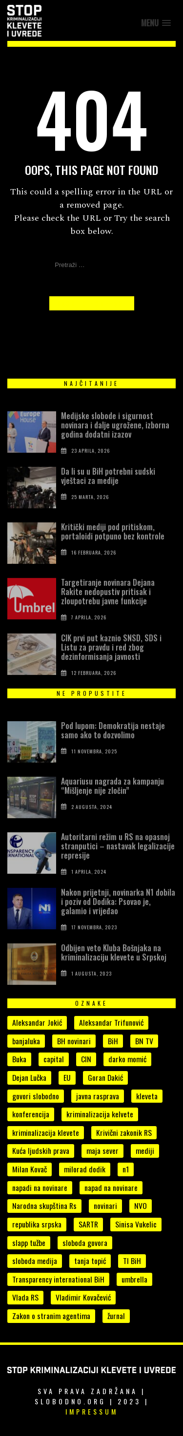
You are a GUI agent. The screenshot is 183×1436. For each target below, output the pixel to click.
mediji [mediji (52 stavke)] (145, 1150)
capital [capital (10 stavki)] (53, 1059)
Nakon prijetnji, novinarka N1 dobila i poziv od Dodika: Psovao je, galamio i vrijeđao (118, 912)
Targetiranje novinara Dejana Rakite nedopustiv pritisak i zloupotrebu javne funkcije (108, 602)
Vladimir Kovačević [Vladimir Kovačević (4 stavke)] (83, 1297)
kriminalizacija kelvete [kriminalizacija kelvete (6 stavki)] (99, 1114)
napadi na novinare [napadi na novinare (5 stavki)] (39, 1187)
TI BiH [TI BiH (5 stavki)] (132, 1260)
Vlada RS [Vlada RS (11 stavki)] (25, 1297)
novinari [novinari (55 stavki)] (105, 1205)
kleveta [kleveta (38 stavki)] (147, 1096)
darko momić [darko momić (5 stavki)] (127, 1059)
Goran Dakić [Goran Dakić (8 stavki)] (105, 1077)
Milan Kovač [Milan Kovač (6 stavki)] (29, 1169)
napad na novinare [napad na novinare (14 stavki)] (111, 1187)
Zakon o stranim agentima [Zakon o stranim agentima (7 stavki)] (51, 1315)
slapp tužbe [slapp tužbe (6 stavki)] (28, 1242)
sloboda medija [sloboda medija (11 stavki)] (34, 1260)
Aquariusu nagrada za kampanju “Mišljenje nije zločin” (112, 795)
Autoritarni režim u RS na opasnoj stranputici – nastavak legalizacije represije (118, 856)
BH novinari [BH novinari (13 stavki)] (74, 1041)
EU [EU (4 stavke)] (67, 1077)
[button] (156, 23)
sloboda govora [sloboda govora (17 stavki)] (84, 1242)
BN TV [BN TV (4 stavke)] (144, 1041)
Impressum (91, 1411)
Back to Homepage (92, 303)
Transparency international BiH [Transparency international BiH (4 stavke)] (58, 1279)
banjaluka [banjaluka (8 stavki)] (26, 1041)
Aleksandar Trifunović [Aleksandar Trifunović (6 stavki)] (111, 1022)
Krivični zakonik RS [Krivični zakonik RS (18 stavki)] (124, 1132)
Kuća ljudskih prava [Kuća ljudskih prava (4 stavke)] (40, 1150)
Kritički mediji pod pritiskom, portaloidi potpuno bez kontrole (112, 541)
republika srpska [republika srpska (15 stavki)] (36, 1224)
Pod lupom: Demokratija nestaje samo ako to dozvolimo (113, 740)
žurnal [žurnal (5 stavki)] (116, 1315)
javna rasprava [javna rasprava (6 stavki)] (97, 1096)
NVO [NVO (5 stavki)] (140, 1205)
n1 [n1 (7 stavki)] (125, 1169)
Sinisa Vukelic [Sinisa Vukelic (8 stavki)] (136, 1224)
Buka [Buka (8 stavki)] (19, 1059)
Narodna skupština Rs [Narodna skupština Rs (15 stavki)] (44, 1205)
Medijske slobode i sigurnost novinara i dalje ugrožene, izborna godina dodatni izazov (115, 435)
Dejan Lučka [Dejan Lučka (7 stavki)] (29, 1077)
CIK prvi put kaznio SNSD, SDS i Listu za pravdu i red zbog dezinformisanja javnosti (111, 657)
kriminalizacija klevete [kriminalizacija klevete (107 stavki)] (45, 1132)
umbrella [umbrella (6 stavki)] (134, 1279)
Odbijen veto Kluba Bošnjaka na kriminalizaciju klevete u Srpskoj (113, 962)
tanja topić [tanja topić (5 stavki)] (90, 1260)
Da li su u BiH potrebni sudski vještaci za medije (108, 486)
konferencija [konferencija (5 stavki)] (30, 1114)
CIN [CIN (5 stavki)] (86, 1059)
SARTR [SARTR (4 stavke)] (88, 1224)
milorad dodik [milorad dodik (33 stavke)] (84, 1169)
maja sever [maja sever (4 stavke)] (102, 1150)
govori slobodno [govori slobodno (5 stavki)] (35, 1096)
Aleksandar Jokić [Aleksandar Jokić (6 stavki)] (37, 1022)
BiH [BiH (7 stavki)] (113, 1041)
